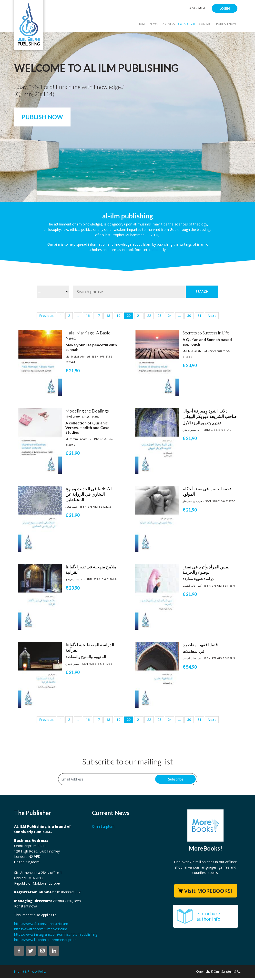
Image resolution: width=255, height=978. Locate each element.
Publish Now (226, 24)
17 (98, 315)
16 (88, 315)
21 (139, 315)
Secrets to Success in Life (206, 332)
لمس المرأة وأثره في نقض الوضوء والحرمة (206, 569)
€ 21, (72, 370)
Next (212, 315)
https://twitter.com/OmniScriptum (40, 929)
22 (149, 315)
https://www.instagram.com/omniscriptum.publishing (55, 934)
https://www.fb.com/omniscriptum (41, 923)
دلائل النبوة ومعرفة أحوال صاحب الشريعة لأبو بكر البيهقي (210, 413)
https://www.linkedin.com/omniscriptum (45, 939)
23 (159, 315)
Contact (206, 24)
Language (196, 8)
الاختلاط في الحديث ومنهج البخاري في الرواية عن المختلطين (88, 494)
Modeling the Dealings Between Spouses (87, 413)
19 (118, 315)
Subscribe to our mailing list (127, 761)
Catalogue (186, 24)
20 (129, 315)
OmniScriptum (103, 826)
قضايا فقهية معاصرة (200, 644)
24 (170, 315)
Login (224, 8)
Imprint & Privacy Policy (30, 971)
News (153, 24)
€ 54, (190, 667)
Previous (46, 315)
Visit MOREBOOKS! (208, 890)
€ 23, (190, 365)
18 (108, 315)
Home (142, 24)
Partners (168, 24)
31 (199, 315)
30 (189, 315)
